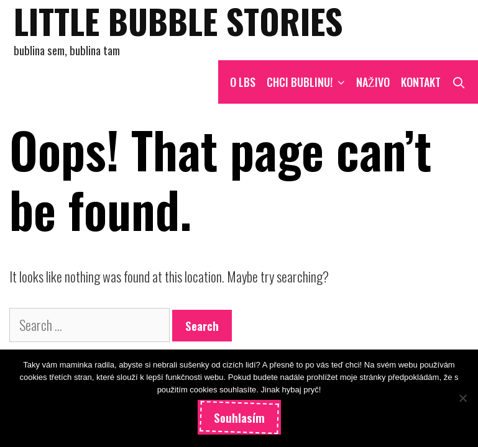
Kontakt (421, 82)
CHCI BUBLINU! (309, 82)
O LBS (242, 82)
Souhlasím (239, 417)
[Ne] (462, 398)
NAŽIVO (373, 82)
